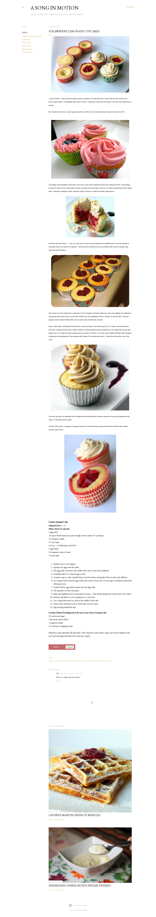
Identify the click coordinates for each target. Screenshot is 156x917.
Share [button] (24, 27)
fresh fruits (26, 43)
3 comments (58, 890)
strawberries (27, 52)
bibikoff (84, 910)
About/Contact (39, 14)
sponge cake (27, 49)
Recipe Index (76, 14)
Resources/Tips (59, 14)
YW (57, 673)
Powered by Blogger (78, 905)
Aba (67, 243)
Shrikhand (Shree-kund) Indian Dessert (80, 885)
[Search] (130, 7)
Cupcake (62, 647)
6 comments (58, 819)
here (63, 526)
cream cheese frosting (31, 36)
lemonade (26, 46)
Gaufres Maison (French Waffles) (74, 815)
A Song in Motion (55, 7)
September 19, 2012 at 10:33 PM (71, 674)
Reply (58, 681)
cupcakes (26, 39)
